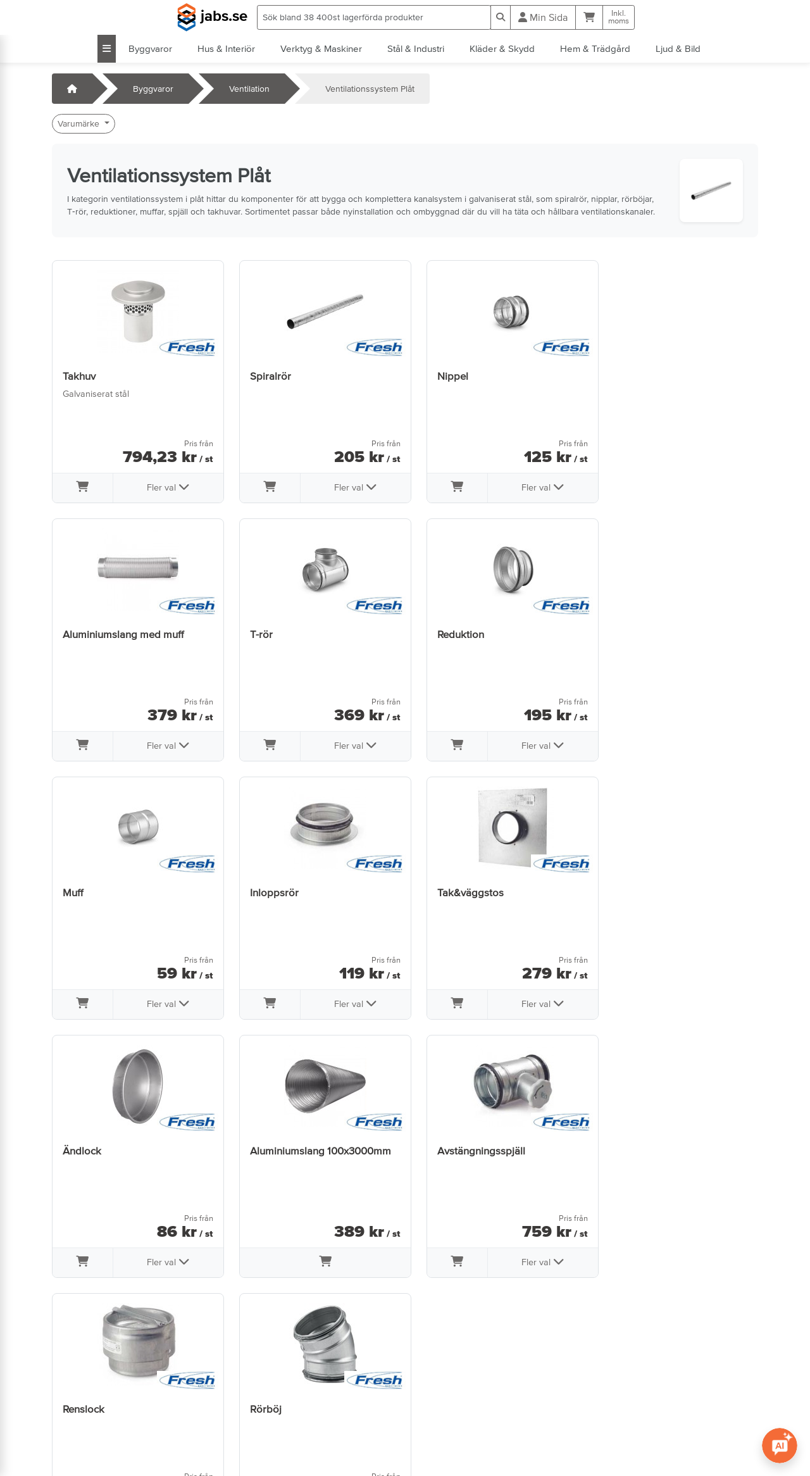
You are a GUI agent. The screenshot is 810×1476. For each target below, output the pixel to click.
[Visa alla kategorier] (107, 49)
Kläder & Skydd (502, 48)
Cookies (255, 1430)
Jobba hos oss (87, 1413)
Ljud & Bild (678, 48)
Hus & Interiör (226, 48)
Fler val (163, 486)
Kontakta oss (84, 1377)
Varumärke (80, 123)
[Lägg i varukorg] (81, 488)
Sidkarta (255, 1413)
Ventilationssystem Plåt (369, 89)
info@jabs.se (83, 1430)
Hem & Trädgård (595, 48)
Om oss (254, 1395)
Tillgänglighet (265, 1448)
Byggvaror (150, 48)
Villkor (250, 1377)
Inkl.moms (618, 17)
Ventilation (249, 89)
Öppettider (80, 1395)
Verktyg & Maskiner (321, 48)
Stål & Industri (415, 48)
